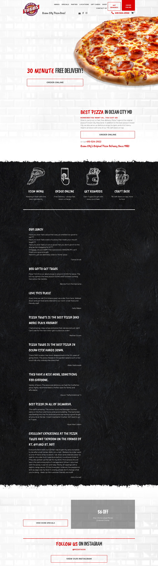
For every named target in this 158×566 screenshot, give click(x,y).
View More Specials (45, 523)
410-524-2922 (120, 13)
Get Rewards (114, 6)
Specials (65, 4)
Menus (57, 4)
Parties (74, 4)
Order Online (128, 6)
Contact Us (101, 8)
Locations (84, 4)
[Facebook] (83, 13)
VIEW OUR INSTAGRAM (79, 559)
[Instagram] (86, 13)
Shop (104, 4)
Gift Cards (95, 4)
